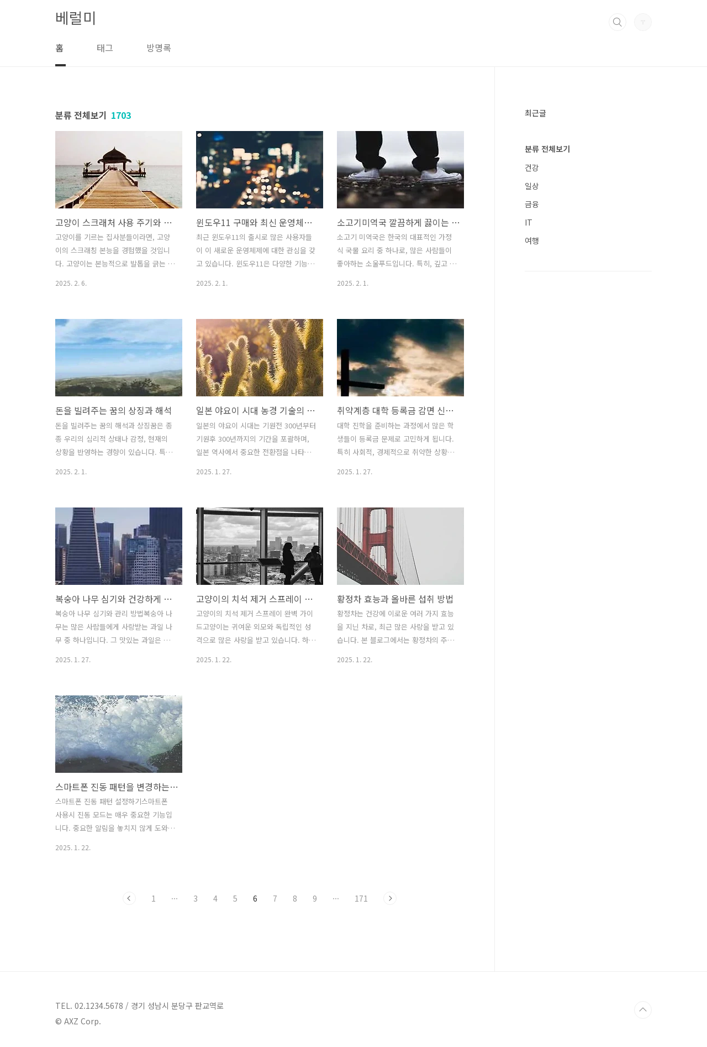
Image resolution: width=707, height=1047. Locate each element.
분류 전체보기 (547, 148)
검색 (617, 22)
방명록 (158, 47)
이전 (129, 898)
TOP (643, 1010)
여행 (532, 240)
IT (528, 222)
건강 (532, 167)
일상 (532, 185)
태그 (105, 47)
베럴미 (76, 17)
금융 (532, 204)
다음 (390, 898)
